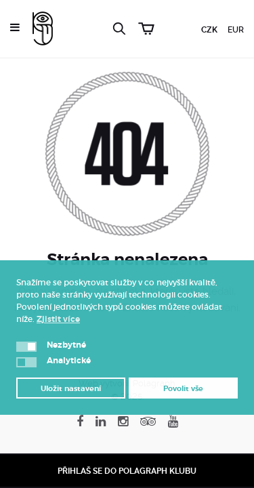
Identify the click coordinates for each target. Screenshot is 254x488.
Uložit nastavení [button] (71, 388)
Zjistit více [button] (58, 319)
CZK (209, 30)
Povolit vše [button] (183, 388)
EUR (236, 30)
